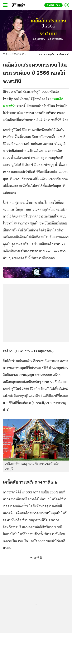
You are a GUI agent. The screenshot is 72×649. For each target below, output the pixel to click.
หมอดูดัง (50, 54)
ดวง (40, 54)
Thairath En (53, 5)
